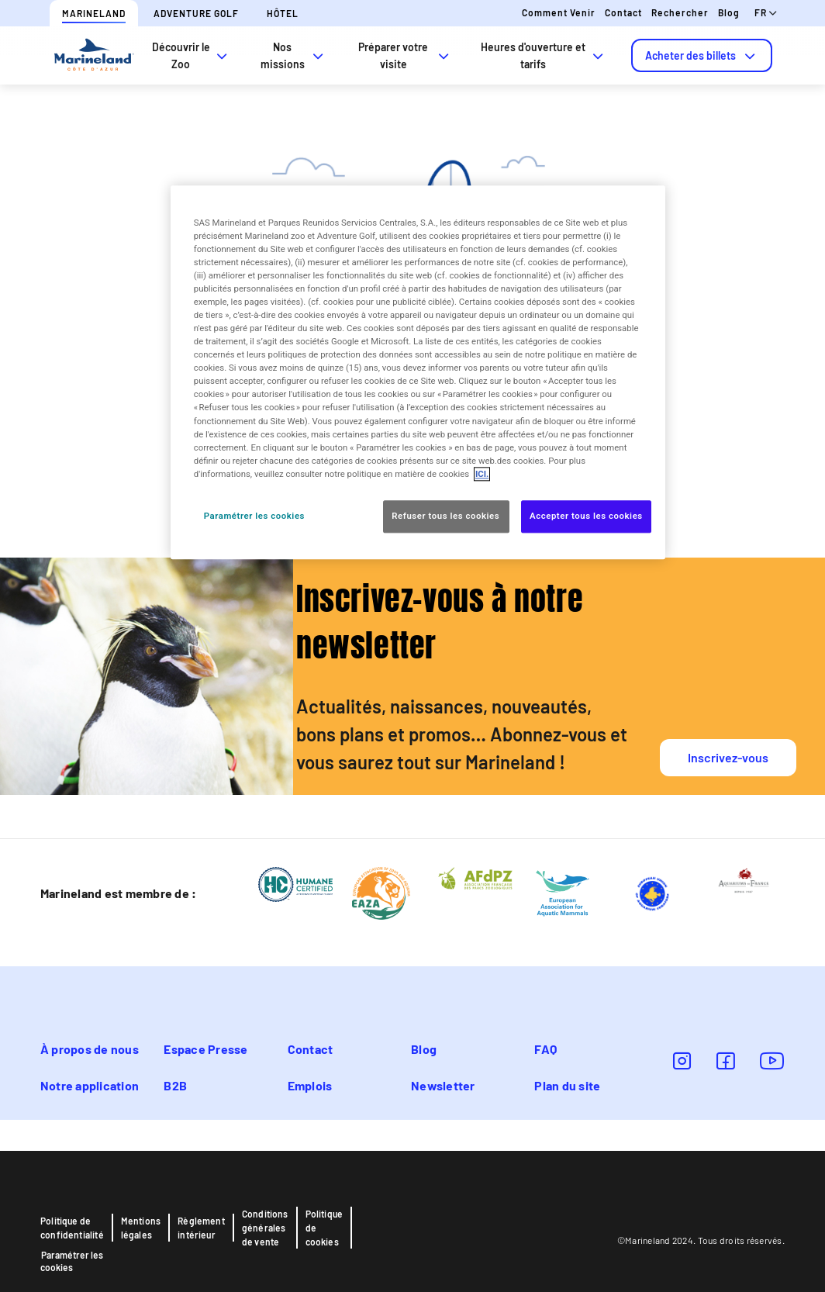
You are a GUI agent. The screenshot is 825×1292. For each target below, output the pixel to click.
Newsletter (443, 1085)
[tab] (702, 55)
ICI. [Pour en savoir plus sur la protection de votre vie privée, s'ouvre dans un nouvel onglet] (481, 473)
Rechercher (680, 12)
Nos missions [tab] (293, 55)
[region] (418, 372)
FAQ (545, 1049)
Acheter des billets (701, 55)
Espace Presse (205, 1049)
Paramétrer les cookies (71, 1261)
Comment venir (558, 12)
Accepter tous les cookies (586, 515)
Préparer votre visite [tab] (404, 55)
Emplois (310, 1085)
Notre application (89, 1085)
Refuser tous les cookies (446, 515)
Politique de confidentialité (72, 1227)
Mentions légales (141, 1227)
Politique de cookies (324, 1227)
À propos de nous (89, 1049)
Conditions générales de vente (265, 1227)
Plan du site (567, 1085)
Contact (623, 12)
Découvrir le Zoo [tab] (191, 55)
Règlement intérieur (201, 1227)
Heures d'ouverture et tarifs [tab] (543, 55)
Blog (729, 12)
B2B (175, 1085)
